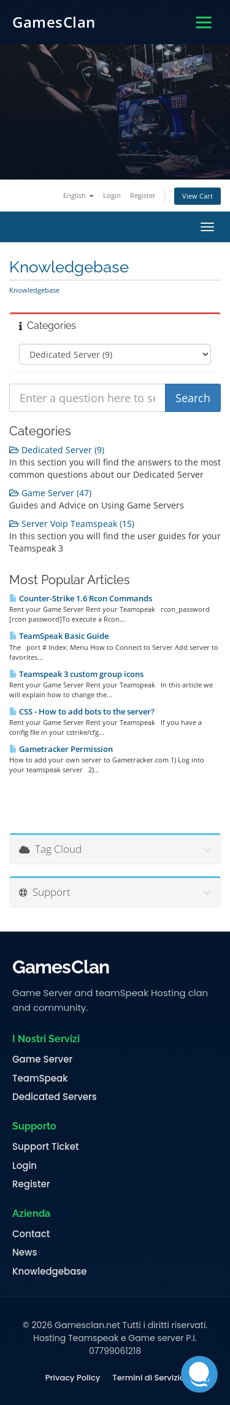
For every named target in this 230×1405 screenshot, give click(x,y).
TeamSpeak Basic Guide (59, 635)
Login (112, 195)
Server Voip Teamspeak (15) (71, 523)
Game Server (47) (50, 493)
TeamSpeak (39, 1078)
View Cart (197, 195)
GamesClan (54, 22)
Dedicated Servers (54, 1097)
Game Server (42, 1059)
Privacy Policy (72, 1377)
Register (143, 195)
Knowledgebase (49, 1271)
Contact (31, 1234)
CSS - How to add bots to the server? (82, 711)
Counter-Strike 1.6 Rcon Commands (80, 598)
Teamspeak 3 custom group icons (76, 673)
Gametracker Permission (61, 748)
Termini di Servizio (148, 1377)
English (78, 195)
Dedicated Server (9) (56, 450)
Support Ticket (45, 1147)
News (24, 1252)
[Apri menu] (204, 22)
